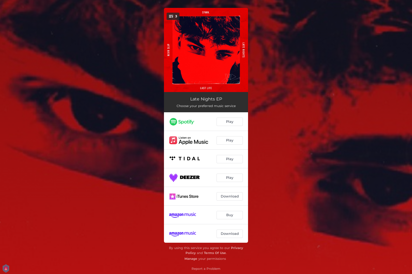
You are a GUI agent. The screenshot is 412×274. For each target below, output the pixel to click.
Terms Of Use (215, 253)
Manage (190, 259)
